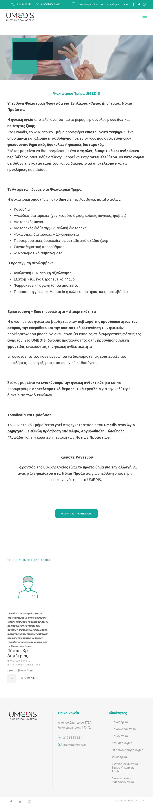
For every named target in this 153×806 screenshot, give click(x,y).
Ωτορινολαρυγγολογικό (126, 749)
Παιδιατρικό (119, 721)
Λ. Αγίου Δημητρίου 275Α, (74, 722)
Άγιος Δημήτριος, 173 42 (74, 727)
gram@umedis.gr (51, 3)
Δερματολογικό (121, 742)
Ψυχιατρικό (119, 756)
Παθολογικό (119, 735)
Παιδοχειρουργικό (123, 728)
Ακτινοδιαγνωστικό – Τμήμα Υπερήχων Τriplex (125, 767)
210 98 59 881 (25, 3)
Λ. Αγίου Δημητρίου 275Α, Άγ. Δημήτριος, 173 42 (102, 4)
